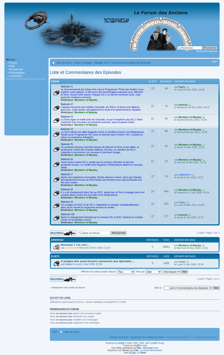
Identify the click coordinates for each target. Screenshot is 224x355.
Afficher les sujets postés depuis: (108, 271)
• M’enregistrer (16, 72)
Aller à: (158, 287)
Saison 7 (67, 174)
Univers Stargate (83, 62)
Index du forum (64, 62)
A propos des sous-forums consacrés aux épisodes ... (98, 261)
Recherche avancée (206, 51)
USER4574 (184, 174)
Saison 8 (67, 189)
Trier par (148, 271)
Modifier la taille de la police (214, 62)
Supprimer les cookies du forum (147, 337)
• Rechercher (15, 69)
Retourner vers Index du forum (68, 287)
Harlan (182, 202)
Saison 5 (67, 144)
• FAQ (11, 66)
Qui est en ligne (60, 297)
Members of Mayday (85, 100)
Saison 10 (67, 214)
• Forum (12, 62)
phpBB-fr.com (140, 345)
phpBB (121, 343)
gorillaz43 (70, 247)
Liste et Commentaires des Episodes (131, 62)
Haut (54, 331)
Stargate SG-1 (101, 62)
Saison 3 (67, 116)
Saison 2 (67, 104)
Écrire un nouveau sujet (63, 233)
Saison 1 (67, 86)
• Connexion (15, 76)
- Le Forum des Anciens (148, 350)
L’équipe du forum (118, 337)
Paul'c (182, 87)
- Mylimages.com (147, 348)
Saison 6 (67, 159)
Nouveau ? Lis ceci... (75, 244)
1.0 (137, 353)
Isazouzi (183, 104)
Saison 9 (67, 201)
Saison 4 (67, 129)
